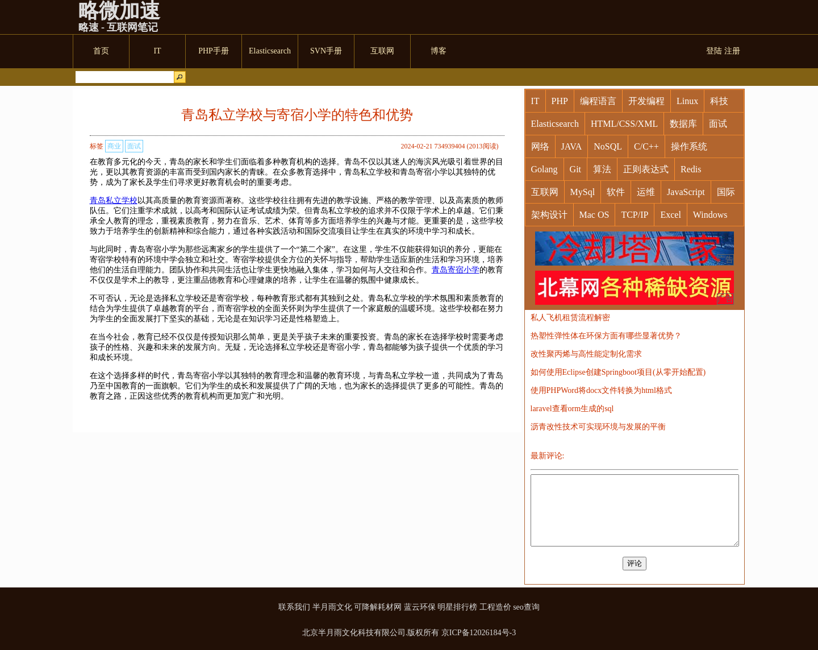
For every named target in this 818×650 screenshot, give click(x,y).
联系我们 (294, 607)
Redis (691, 169)
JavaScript (686, 192)
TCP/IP (634, 215)
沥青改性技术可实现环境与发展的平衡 (598, 427)
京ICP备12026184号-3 (478, 632)
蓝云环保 (420, 607)
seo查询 (526, 607)
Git (575, 169)
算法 (602, 169)
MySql (582, 192)
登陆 (714, 51)
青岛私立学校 (113, 200)
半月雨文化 (332, 607)
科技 (719, 101)
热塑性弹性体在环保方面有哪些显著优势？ (606, 336)
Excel (670, 215)
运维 (646, 192)
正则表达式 (646, 169)
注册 (732, 51)
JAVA (571, 146)
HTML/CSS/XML (624, 124)
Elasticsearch (555, 124)
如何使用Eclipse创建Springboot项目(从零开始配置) (618, 372)
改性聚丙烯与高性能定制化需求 (586, 354)
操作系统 (689, 146)
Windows (710, 215)
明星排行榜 (457, 607)
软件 (616, 192)
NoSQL (608, 146)
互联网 (544, 192)
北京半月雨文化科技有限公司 (354, 632)
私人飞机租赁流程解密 (570, 317)
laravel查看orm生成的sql (572, 408)
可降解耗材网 (378, 607)
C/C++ (646, 146)
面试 (134, 146)
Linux (687, 101)
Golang (544, 169)
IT (535, 101)
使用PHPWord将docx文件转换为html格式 (601, 390)
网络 (540, 146)
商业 (114, 146)
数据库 (683, 124)
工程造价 (495, 607)
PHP (560, 101)
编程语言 (598, 101)
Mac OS (594, 215)
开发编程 (646, 101)
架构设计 (549, 215)
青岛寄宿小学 (455, 270)
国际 (726, 192)
